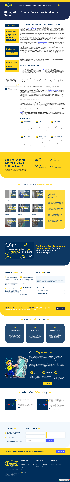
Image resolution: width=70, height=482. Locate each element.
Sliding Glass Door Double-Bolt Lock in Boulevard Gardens (27, 465)
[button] (19, 250)
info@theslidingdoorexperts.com (14, 441)
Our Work (34, 5)
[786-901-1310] (59, 5)
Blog (44, 5)
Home (20, 5)
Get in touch (50, 440)
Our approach (44, 467)
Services (39, 5)
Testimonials (44, 464)
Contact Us (48, 5)
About (37, 464)
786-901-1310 (63, 4)
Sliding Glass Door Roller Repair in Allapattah (27, 470)
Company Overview (27, 5)
